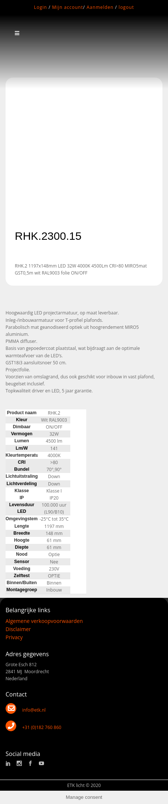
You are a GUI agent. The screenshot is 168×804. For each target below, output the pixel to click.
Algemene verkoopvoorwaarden (44, 620)
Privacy (14, 637)
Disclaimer (18, 629)
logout (126, 7)
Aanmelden (100, 7)
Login (40, 7)
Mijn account (67, 7)
